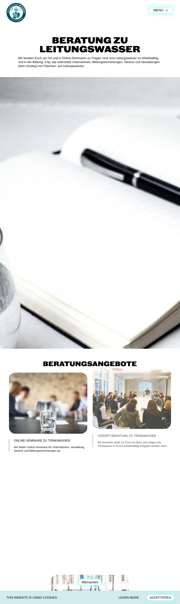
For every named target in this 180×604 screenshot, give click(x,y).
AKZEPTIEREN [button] (160, 597)
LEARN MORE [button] (129, 597)
